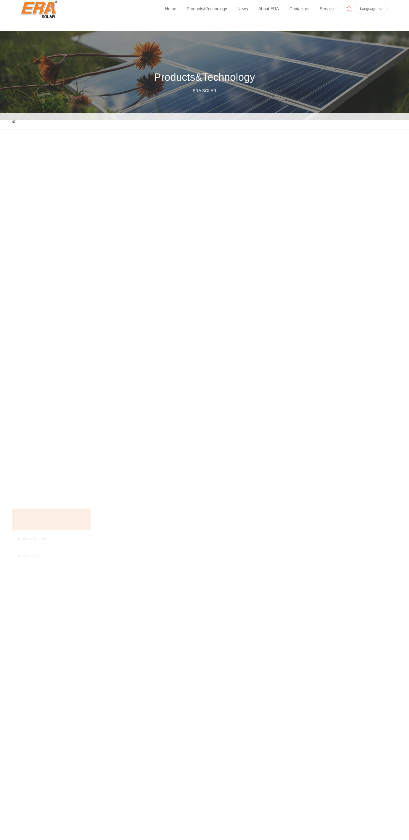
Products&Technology (204, 102)
